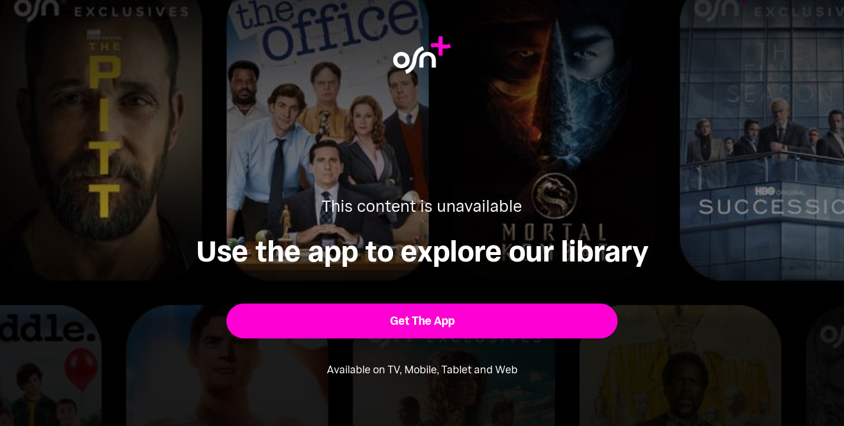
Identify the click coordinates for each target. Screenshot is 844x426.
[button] (422, 321)
